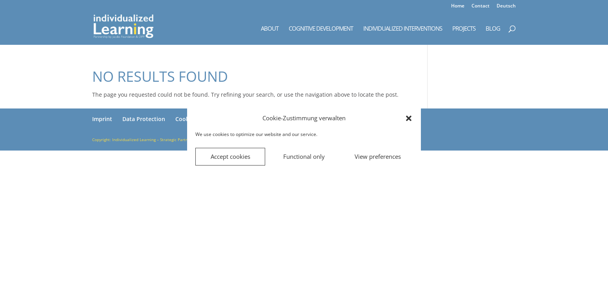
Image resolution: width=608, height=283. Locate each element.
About (270, 29)
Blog (493, 29)
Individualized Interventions (402, 29)
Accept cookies (230, 156)
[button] (409, 118)
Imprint (102, 119)
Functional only (304, 156)
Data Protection (143, 119)
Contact (480, 6)
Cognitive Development (321, 29)
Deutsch (506, 6)
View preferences (378, 156)
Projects (463, 29)
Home (457, 6)
